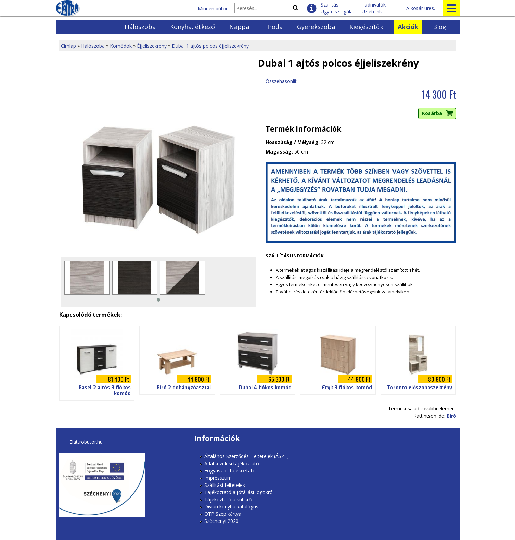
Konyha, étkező (192, 27)
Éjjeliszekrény (152, 45)
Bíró (451, 416)
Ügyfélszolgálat (338, 11)
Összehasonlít (281, 81)
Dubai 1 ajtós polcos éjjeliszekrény (210, 45)
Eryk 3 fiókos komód (347, 387)
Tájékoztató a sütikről (228, 499)
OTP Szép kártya (222, 514)
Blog (439, 27)
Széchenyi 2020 (221, 521)
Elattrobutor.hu (86, 442)
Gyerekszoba (316, 27)
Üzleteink (372, 11)
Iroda (275, 27)
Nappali (241, 27)
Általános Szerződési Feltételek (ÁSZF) (246, 456)
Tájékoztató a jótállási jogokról (239, 492)
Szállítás (329, 4)
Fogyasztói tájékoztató (230, 470)
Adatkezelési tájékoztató (231, 463)
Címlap (68, 45)
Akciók (408, 27)
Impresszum (218, 478)
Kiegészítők (366, 27)
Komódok (121, 45)
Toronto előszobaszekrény (419, 387)
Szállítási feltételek (224, 485)
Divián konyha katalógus (231, 506)
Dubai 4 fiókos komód (265, 387)
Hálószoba (140, 27)
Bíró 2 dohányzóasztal (184, 387)
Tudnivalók (374, 4)
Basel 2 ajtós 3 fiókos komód (105, 390)
